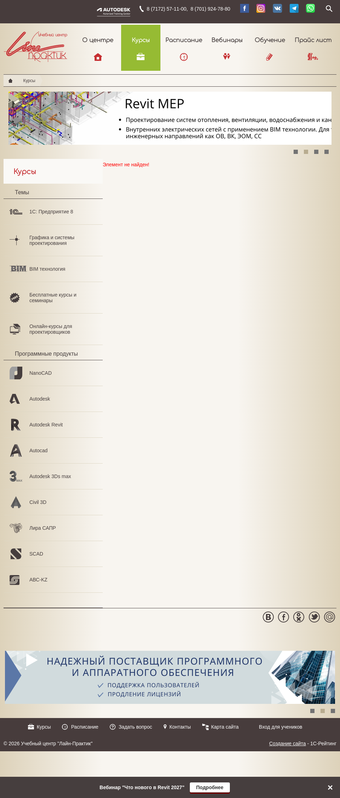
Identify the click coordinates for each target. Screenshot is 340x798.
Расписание (183, 40)
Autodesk (39, 399)
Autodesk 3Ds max (50, 476)
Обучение (270, 40)
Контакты (180, 727)
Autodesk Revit (46, 424)
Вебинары (227, 40)
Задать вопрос (135, 727)
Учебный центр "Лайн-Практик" (36, 45)
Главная (10, 80)
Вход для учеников (280, 727)
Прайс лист (313, 40)
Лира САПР (42, 528)
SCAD (36, 554)
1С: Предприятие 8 (51, 211)
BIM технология (47, 269)
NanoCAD (40, 373)
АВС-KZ (38, 579)
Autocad (38, 450)
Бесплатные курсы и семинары (52, 297)
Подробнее (209, 787)
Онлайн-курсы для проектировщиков (50, 329)
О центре (97, 40)
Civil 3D (37, 502)
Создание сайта (287, 743)
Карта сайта (225, 727)
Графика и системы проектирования (51, 240)
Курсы (141, 40)
